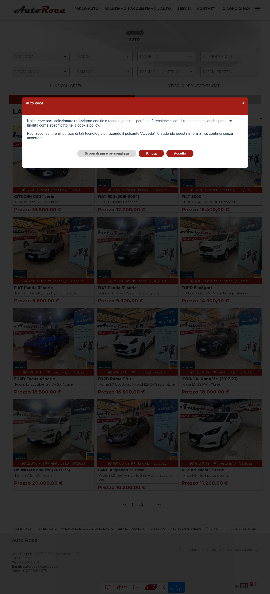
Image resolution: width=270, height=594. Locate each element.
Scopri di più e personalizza (107, 153)
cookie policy (88, 125)
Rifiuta (151, 153)
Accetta (180, 153)
